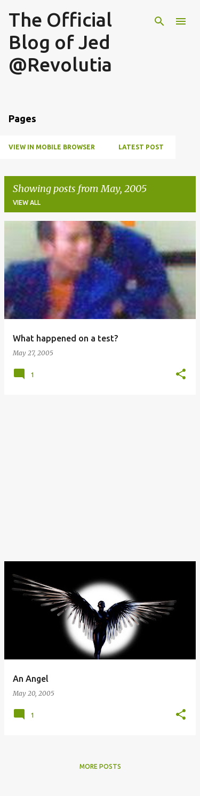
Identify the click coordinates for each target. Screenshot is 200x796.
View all (27, 202)
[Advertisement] (100, 478)
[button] (180, 375)
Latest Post (141, 147)
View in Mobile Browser (52, 147)
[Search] (159, 21)
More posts (100, 766)
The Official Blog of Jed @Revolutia (60, 42)
